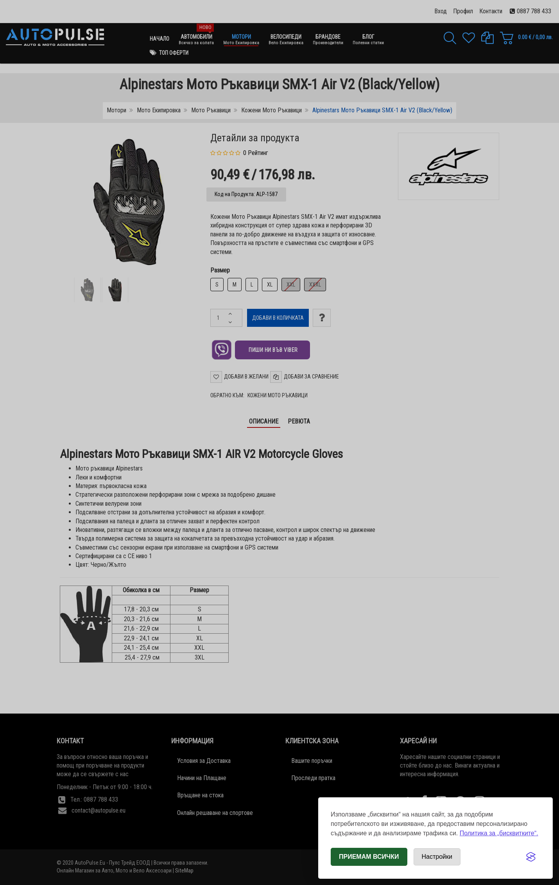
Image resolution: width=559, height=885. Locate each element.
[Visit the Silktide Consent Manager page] (530, 856)
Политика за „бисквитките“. (499, 833)
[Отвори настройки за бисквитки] (437, 856)
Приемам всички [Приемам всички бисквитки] (369, 856)
